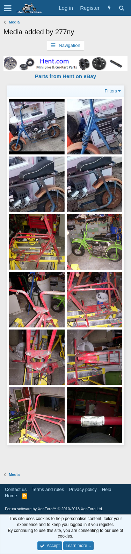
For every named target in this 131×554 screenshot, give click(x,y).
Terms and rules (48, 489)
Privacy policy (83, 489)
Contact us (16, 489)
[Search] (121, 7)
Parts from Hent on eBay (65, 76)
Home (11, 495)
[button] (7, 8)
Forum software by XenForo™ (54, 509)
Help (106, 489)
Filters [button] (111, 91)
